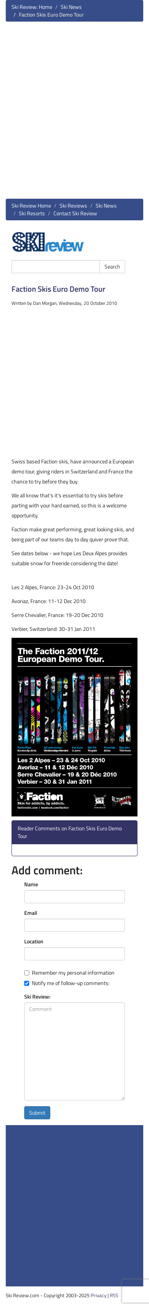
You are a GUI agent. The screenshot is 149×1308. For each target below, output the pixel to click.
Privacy (98, 1295)
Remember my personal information (69, 973)
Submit (37, 1113)
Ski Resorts (32, 213)
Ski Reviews (73, 205)
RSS (114, 1295)
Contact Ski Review (75, 213)
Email (30, 913)
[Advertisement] (74, 113)
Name (31, 884)
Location (33, 941)
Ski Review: (37, 996)
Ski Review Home (31, 205)
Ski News (71, 7)
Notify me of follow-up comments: (66, 983)
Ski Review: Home (32, 7)
